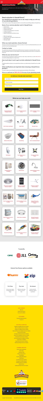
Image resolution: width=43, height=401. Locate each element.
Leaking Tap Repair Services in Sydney (21, 365)
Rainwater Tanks (21, 352)
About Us (21, 309)
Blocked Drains (21, 364)
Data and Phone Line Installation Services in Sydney (21, 330)
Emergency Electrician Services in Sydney (21, 333)
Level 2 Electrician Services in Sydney (21, 336)
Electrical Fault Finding (21, 332)
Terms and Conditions (21, 312)
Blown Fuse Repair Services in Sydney (21, 327)
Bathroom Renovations (21, 353)
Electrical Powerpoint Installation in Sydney (21, 338)
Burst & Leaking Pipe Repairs (21, 356)
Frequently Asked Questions (21, 318)
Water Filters (21, 350)
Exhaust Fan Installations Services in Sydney (21, 335)
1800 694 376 (38, 56)
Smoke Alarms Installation (21, 339)
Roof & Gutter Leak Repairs (21, 349)
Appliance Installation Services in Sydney (21, 326)
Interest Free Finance (21, 311)
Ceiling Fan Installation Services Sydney (21, 329)
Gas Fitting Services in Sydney (21, 359)
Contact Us (21, 319)
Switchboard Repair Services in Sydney (21, 342)
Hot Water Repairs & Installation (21, 362)
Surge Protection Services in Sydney (21, 341)
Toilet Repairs (21, 358)
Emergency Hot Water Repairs (21, 361)
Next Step (21, 89)
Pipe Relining (21, 355)
